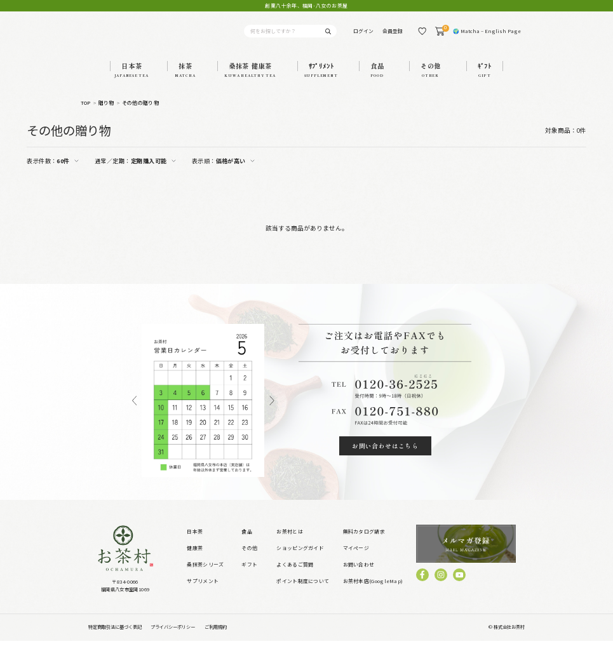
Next (272, 411)
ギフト (249, 574)
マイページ (356, 557)
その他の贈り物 (140, 113)
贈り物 (106, 113)
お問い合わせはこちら (385, 456)
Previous (134, 411)
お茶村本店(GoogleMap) (373, 591)
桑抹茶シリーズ (205, 574)
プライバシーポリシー (173, 637)
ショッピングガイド (300, 557)
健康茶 (195, 557)
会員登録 (392, 35)
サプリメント (203, 591)
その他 (249, 557)
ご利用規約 (216, 637)
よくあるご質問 (294, 574)
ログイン (363, 35)
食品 (246, 541)
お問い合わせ (359, 574)
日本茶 (195, 541)
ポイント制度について (302, 591)
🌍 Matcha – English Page (487, 35)
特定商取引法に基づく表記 (115, 637)
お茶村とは (289, 541)
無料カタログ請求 (364, 541)
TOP (86, 113)
